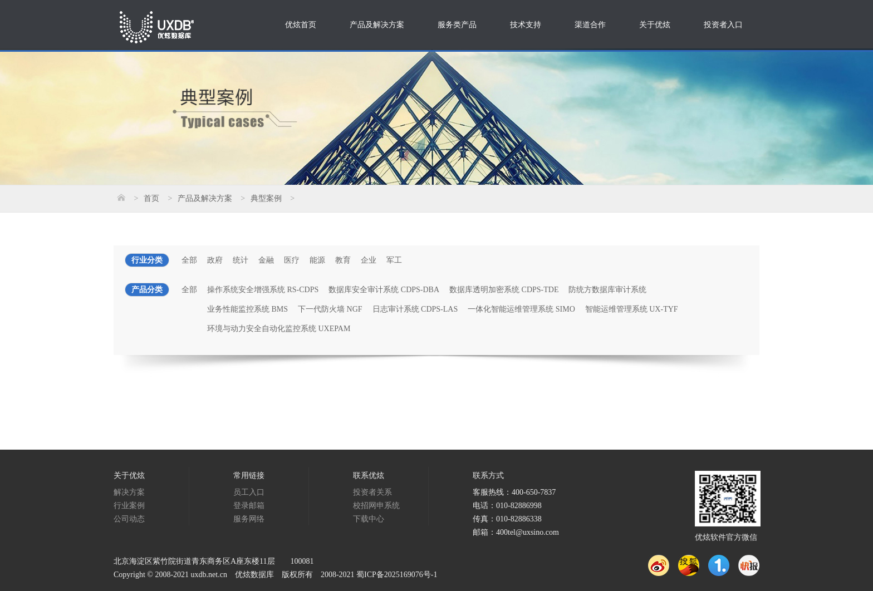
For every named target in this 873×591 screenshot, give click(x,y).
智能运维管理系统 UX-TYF (631, 309)
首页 (151, 198)
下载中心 (368, 519)
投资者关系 (372, 492)
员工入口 (248, 492)
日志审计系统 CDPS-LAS (415, 309)
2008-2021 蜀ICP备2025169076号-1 (379, 574)
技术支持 (525, 25)
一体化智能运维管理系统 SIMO (521, 309)
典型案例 (266, 198)
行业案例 (129, 505)
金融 (266, 260)
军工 (394, 260)
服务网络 (248, 519)
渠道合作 (590, 25)
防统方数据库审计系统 (607, 289)
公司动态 (129, 519)
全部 (189, 260)
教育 (343, 260)
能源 (317, 260)
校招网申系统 (376, 505)
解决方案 (129, 492)
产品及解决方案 (377, 25)
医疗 (292, 260)
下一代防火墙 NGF (330, 309)
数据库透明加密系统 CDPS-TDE (503, 289)
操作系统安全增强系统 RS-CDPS (262, 289)
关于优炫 (654, 25)
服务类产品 (457, 25)
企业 (368, 260)
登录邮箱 (248, 505)
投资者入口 (723, 25)
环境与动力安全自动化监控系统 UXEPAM (278, 328)
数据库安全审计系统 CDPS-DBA (383, 289)
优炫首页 (300, 25)
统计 (240, 260)
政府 (215, 260)
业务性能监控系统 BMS (247, 309)
